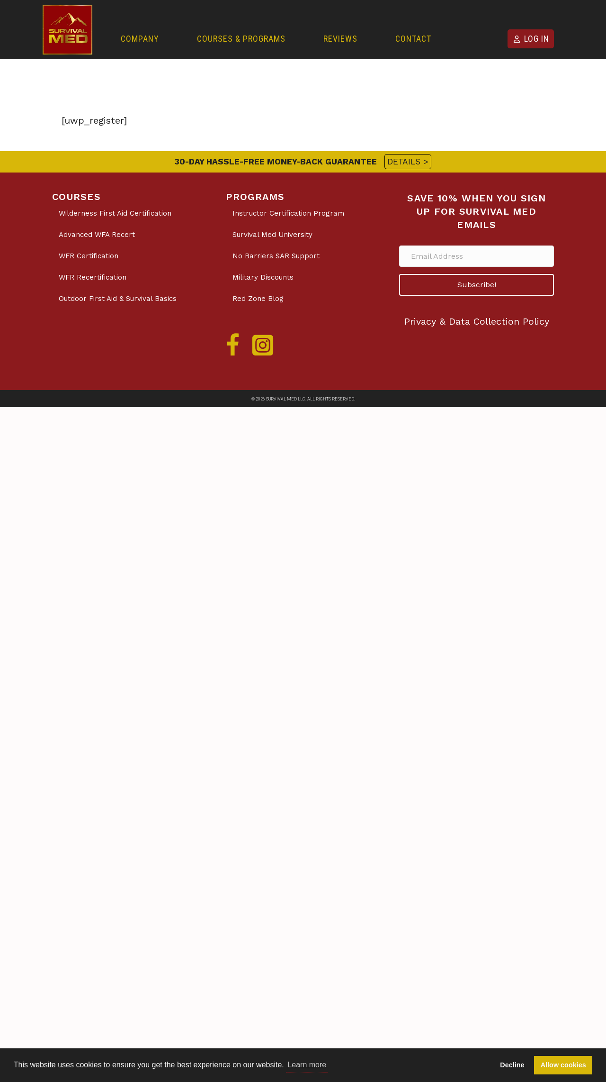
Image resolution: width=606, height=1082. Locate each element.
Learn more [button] (306, 1065)
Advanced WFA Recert (97, 234)
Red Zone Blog (258, 298)
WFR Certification (88, 256)
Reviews (340, 39)
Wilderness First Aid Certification (115, 213)
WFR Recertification (92, 277)
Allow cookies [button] (563, 1065)
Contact (413, 39)
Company (140, 39)
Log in (536, 39)
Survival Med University (272, 234)
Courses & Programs (241, 39)
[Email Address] (476, 256)
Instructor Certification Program (288, 213)
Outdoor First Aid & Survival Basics (118, 298)
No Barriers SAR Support (276, 256)
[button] (476, 285)
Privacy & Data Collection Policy (476, 321)
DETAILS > (407, 161)
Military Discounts (263, 277)
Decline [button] (512, 1065)
